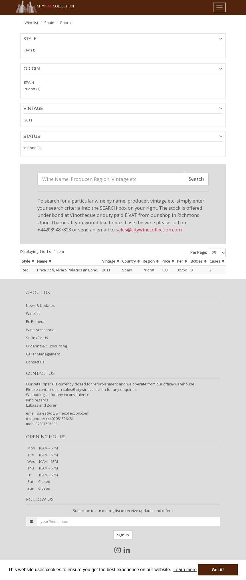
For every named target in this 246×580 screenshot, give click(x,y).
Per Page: (198, 252)
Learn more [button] (185, 569)
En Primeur (35, 321)
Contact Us (35, 362)
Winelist (31, 22)
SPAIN (29, 82)
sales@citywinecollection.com (149, 229)
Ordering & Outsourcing (46, 346)
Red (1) (29, 50)
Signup (123, 534)
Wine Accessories (41, 329)
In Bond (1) (32, 147)
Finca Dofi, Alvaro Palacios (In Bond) (67, 270)
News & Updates (40, 305)
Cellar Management (43, 354)
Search (196, 178)
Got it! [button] (218, 569)
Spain (49, 22)
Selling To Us (37, 337)
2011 (28, 120)
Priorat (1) (32, 88)
